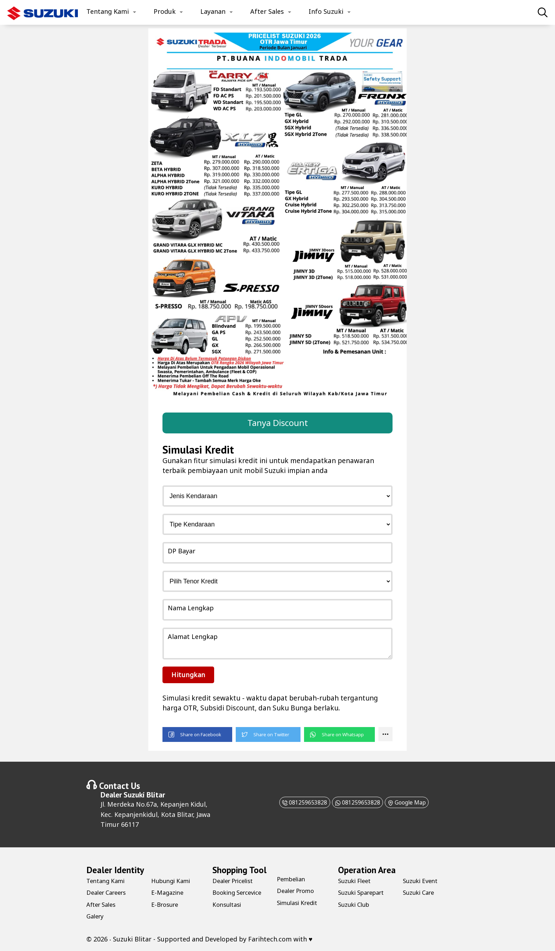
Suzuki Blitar (144, 794)
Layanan (212, 11)
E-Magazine (168, 892)
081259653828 (294, 802)
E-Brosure (166, 904)
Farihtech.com (270, 938)
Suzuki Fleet (356, 880)
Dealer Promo (298, 890)
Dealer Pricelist (235, 880)
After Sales (267, 11)
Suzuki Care (420, 892)
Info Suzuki (326, 11)
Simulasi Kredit (300, 902)
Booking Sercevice (240, 892)
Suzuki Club (355, 904)
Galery (96, 915)
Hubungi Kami (173, 880)
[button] (197, 734)
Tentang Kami (107, 11)
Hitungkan (188, 674)
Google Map (417, 802)
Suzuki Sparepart (364, 892)
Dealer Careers (108, 892)
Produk (165, 11)
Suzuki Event (422, 880)
